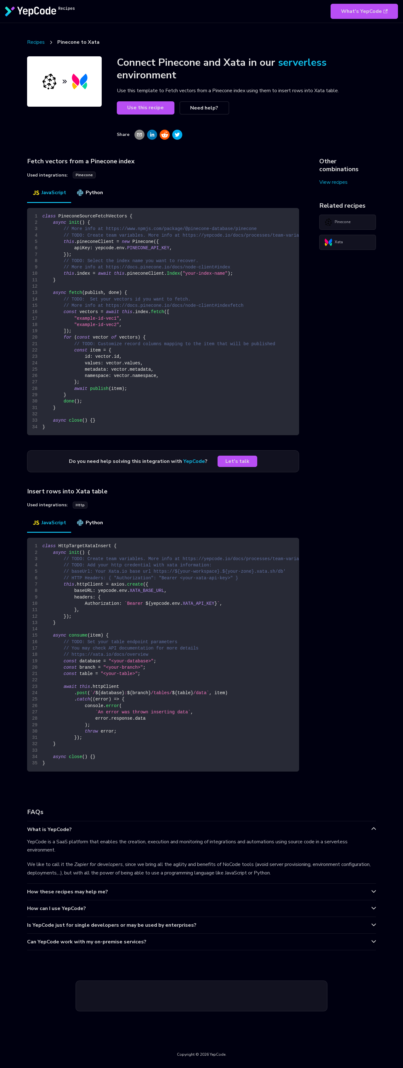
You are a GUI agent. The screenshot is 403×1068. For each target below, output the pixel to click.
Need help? (204, 107)
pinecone (84, 174)
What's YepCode (364, 11)
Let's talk (237, 461)
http (80, 505)
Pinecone (337, 222)
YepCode (194, 461)
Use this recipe (145, 107)
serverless (302, 62)
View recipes (333, 182)
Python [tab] (89, 192)
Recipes (36, 42)
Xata (334, 242)
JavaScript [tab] (49, 192)
